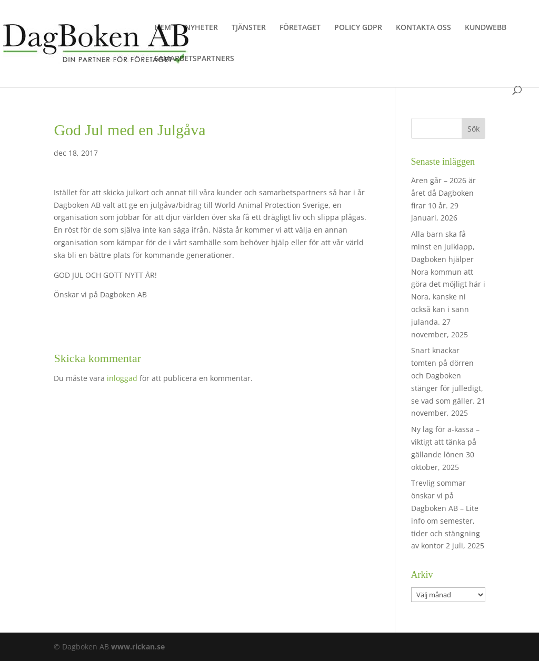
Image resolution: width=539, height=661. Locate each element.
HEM (162, 28)
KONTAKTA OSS (423, 28)
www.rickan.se (138, 647)
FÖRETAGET (300, 28)
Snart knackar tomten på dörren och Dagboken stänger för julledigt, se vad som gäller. (447, 375)
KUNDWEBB (485, 28)
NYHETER (201, 28)
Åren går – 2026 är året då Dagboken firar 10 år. (443, 193)
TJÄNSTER (249, 28)
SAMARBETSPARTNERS (194, 59)
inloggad (122, 378)
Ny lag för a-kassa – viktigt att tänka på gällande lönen (445, 441)
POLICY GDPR (358, 28)
